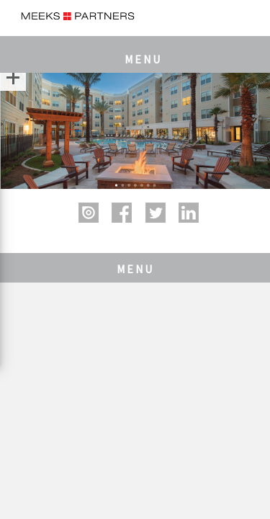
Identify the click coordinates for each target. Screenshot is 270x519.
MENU (143, 59)
